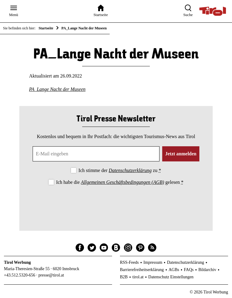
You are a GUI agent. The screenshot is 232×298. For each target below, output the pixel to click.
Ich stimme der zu (120, 170)
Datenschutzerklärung (130, 170)
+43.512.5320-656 (19, 275)
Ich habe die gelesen (120, 182)
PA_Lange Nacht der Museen (57, 89)
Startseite (46, 28)
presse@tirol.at (51, 275)
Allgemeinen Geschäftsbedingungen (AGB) (122, 182)
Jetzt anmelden (181, 153)
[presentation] (116, 203)
